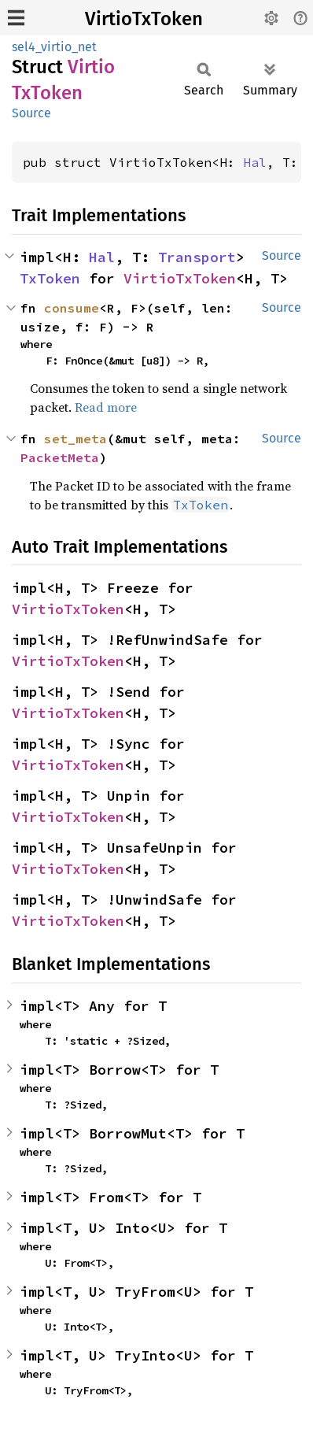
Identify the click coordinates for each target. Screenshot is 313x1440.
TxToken (50, 278)
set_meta (75, 438)
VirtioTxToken (144, 19)
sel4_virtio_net (54, 46)
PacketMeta (59, 457)
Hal (255, 162)
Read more (106, 407)
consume (71, 308)
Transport (197, 257)
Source (31, 113)
